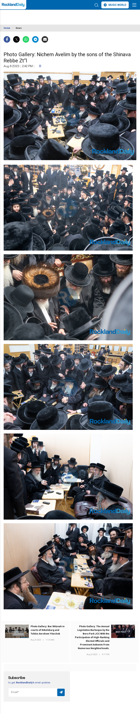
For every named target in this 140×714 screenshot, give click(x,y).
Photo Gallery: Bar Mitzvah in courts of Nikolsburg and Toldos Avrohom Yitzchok (48, 630)
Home (7, 28)
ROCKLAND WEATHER (36, 15)
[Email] (36, 692)
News (19, 28)
